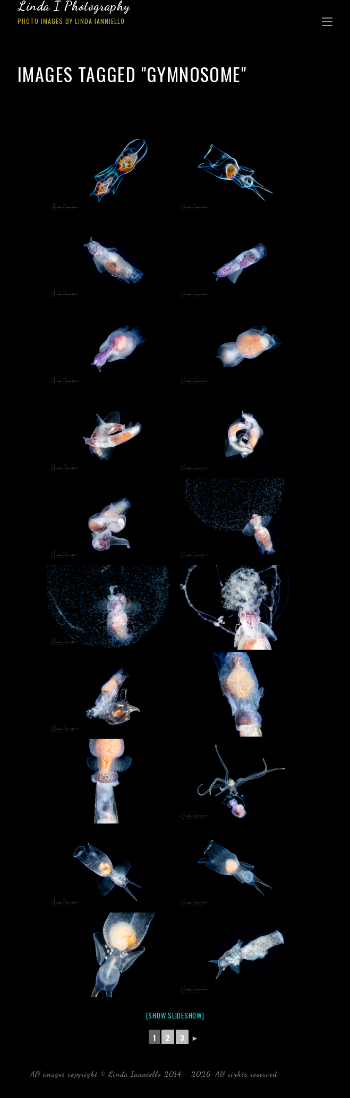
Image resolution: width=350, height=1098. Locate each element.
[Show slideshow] (175, 1015)
